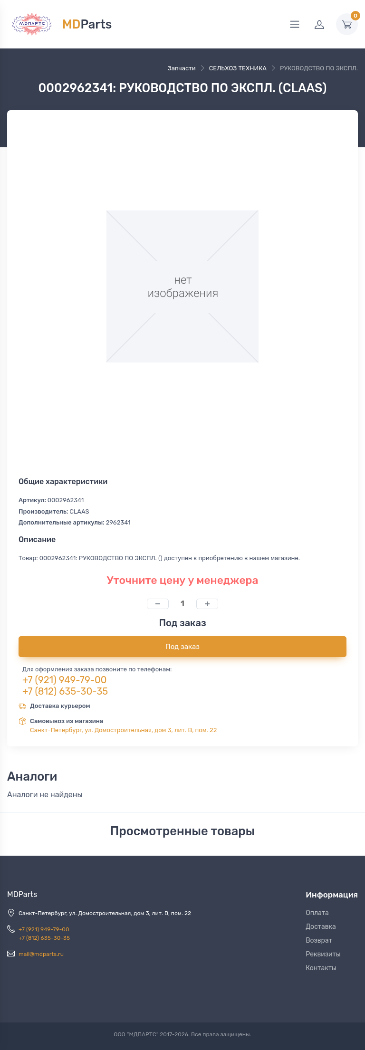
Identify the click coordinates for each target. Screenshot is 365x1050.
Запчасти (182, 68)
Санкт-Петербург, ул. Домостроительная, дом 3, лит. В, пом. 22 (123, 730)
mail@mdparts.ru (41, 954)
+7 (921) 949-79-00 (64, 680)
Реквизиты (323, 954)
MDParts (22, 894)
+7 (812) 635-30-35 (65, 691)
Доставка (321, 927)
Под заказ (182, 646)
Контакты (321, 968)
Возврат (319, 940)
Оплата (317, 913)
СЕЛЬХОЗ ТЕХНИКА (238, 68)
